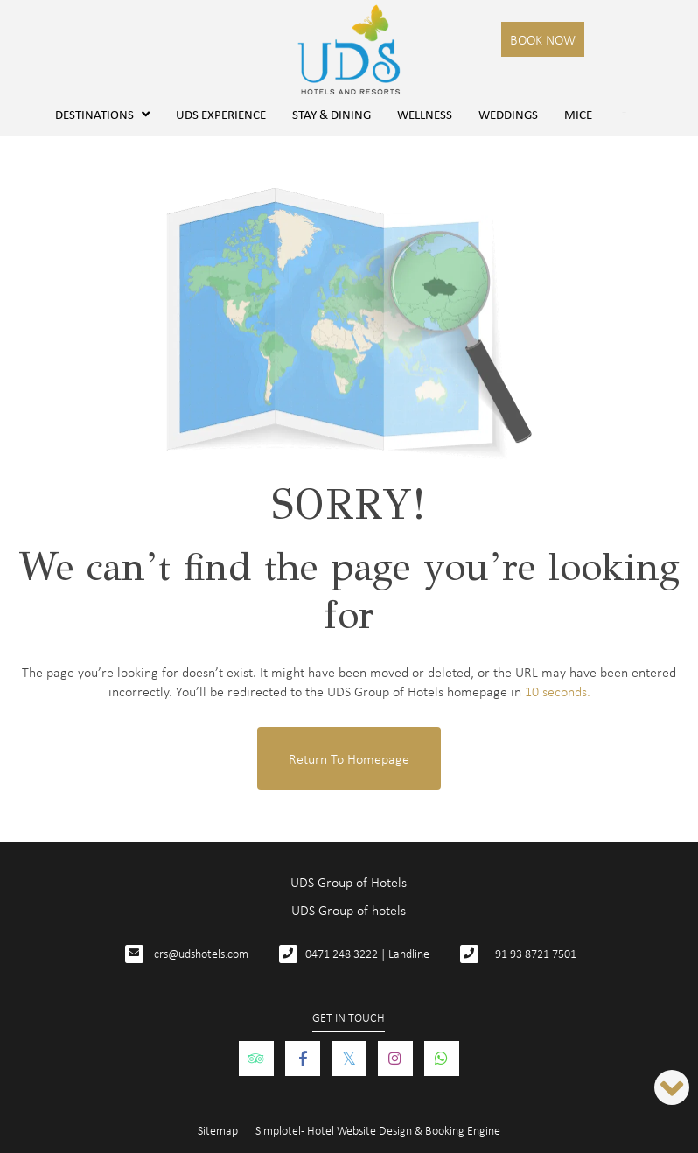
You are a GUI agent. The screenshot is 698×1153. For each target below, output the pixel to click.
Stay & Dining (331, 113)
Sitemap (218, 1130)
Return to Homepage (349, 758)
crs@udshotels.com (201, 953)
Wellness (424, 113)
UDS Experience (221, 113)
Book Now (543, 39)
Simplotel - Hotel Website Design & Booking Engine (377, 1130)
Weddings (508, 113)
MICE (578, 113)
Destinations (102, 114)
